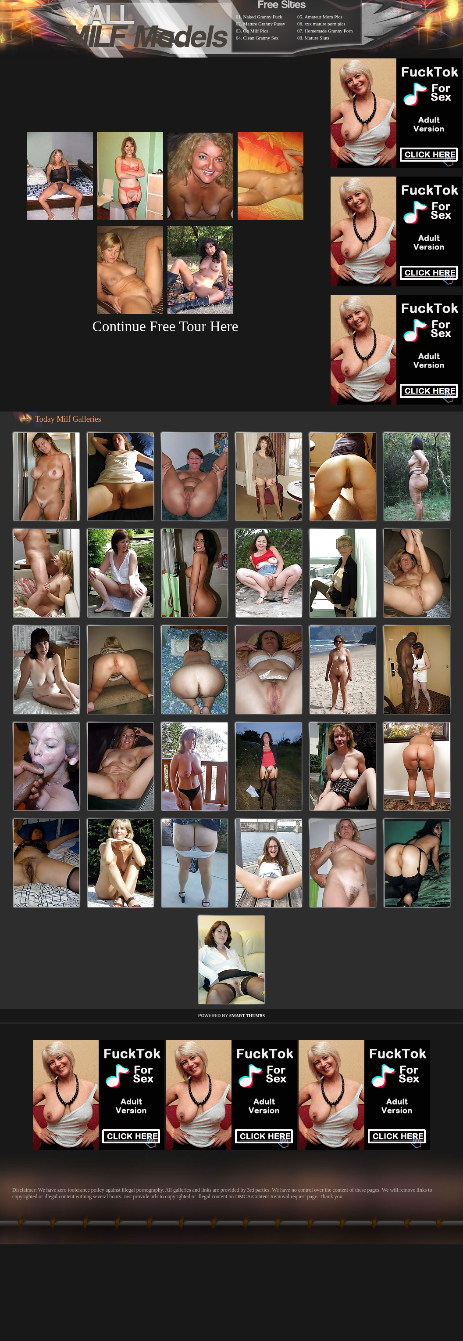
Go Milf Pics (255, 30)
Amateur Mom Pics (323, 16)
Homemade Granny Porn (329, 30)
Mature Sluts (317, 37)
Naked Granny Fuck (262, 16)
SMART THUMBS (247, 1015)
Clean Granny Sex (261, 37)
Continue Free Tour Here (165, 326)
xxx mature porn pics (325, 23)
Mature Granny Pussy (264, 23)
